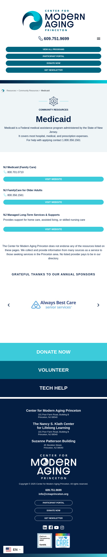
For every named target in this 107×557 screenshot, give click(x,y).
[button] (98, 38)
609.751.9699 (54, 490)
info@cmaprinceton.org (53, 494)
